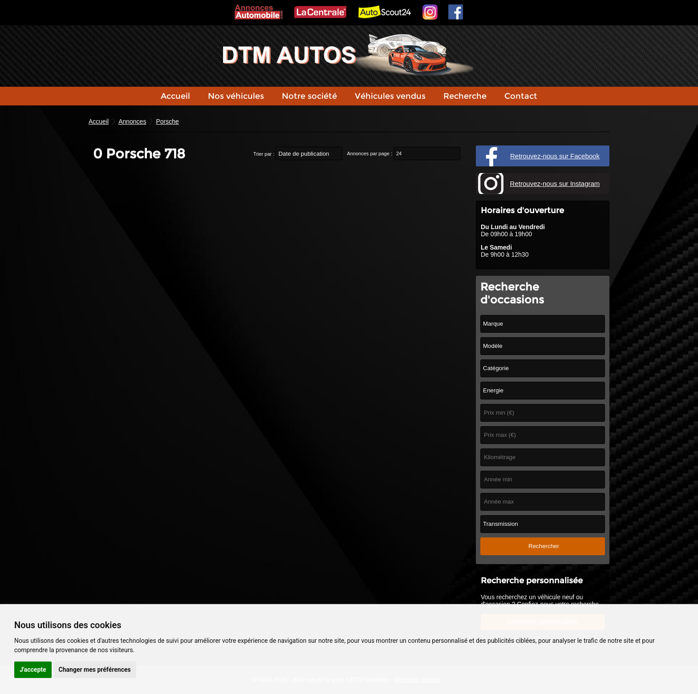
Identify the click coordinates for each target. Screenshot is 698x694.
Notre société (309, 96)
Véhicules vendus (390, 96)
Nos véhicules (236, 96)
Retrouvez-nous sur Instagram (555, 183)
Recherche (465, 96)
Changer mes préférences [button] (95, 669)
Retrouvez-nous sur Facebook (555, 156)
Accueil (175, 96)
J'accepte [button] (33, 669)
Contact (520, 96)
